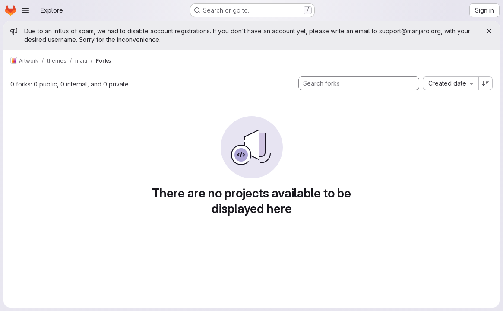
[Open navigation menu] (25, 10)
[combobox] (450, 83)
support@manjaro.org (410, 31)
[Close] (489, 31)
